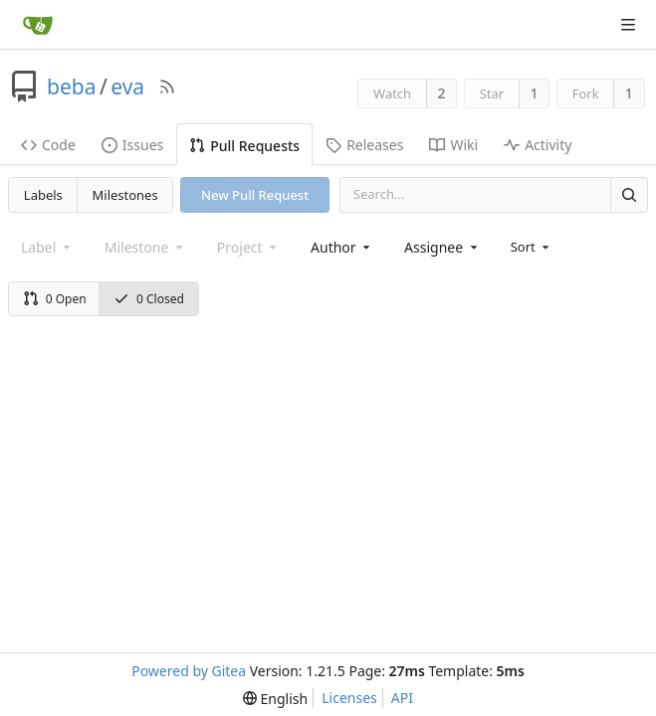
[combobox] (342, 247)
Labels (43, 195)
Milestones (125, 195)
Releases (364, 144)
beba (71, 86)
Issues (132, 144)
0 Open (55, 298)
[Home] (38, 25)
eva (127, 86)
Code (48, 144)
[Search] (629, 194)
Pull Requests (244, 145)
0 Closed (148, 298)
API (402, 697)
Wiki (453, 144)
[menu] (532, 247)
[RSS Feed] (167, 86)
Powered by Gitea (188, 670)
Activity (537, 144)
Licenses (349, 697)
